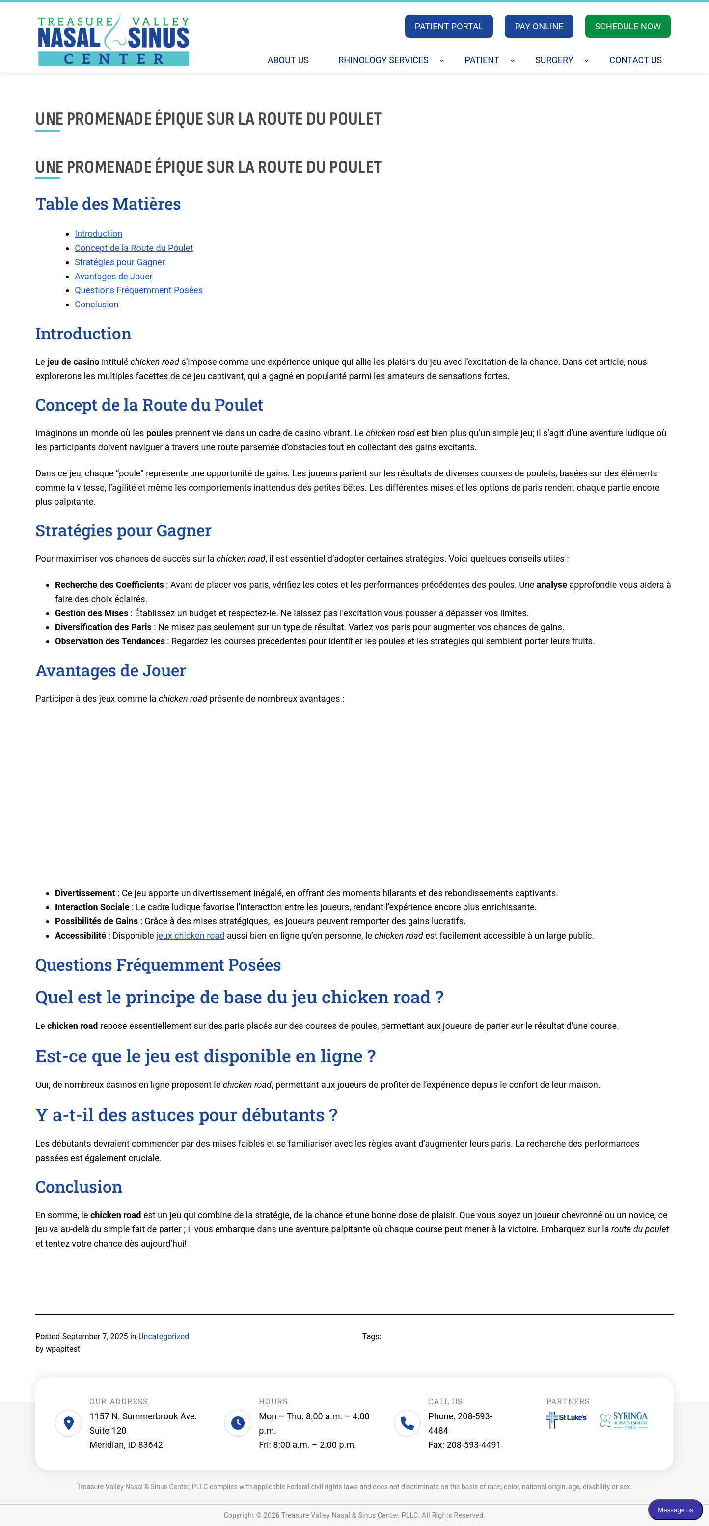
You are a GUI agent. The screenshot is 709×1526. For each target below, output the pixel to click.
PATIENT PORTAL (449, 26)
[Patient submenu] (512, 60)
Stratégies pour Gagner (120, 262)
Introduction (98, 233)
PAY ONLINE (539, 26)
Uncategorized (163, 1336)
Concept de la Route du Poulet (134, 248)
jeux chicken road (190, 935)
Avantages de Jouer (114, 276)
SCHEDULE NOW (628, 26)
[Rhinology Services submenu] (441, 60)
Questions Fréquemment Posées (139, 290)
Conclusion (97, 304)
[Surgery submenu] (586, 60)
